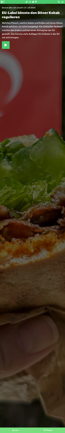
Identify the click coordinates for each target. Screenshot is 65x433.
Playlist (49, 430)
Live (16, 430)
